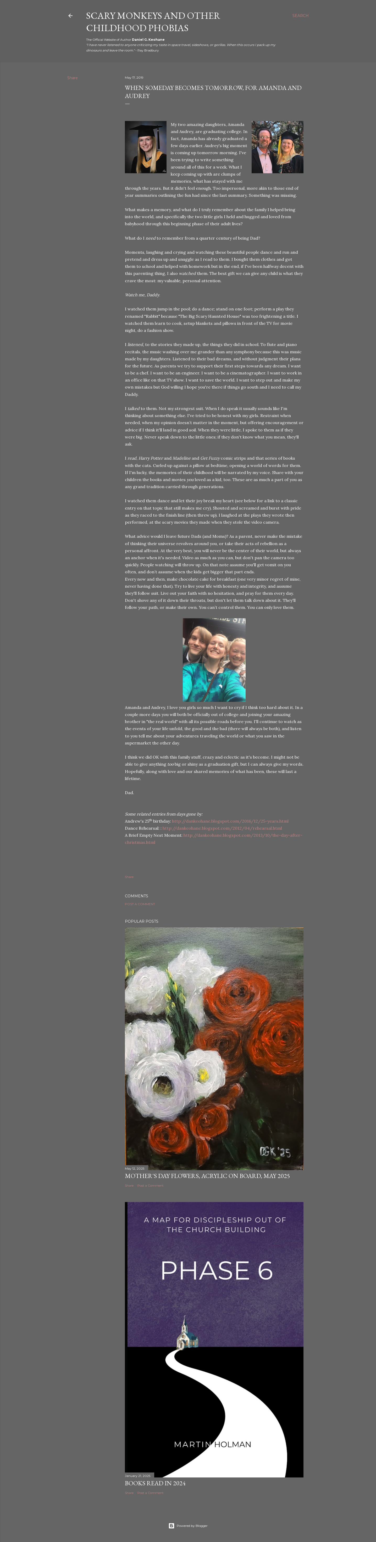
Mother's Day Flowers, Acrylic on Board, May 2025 (207, 1176)
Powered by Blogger (188, 1526)
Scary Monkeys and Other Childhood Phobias (153, 21)
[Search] (300, 15)
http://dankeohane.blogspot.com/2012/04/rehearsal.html (222, 828)
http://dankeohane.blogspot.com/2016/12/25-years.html (230, 821)
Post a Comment (140, 904)
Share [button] (72, 78)
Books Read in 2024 (155, 1483)
